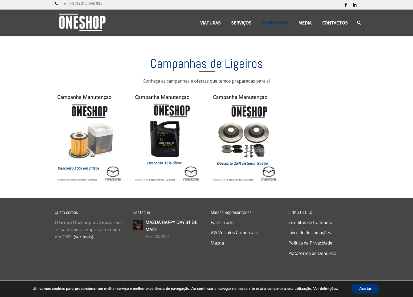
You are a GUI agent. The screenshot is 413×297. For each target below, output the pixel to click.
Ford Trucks (223, 222)
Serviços (241, 23)
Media (305, 23)
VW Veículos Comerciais (234, 232)
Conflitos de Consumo (310, 222)
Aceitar (365, 288)
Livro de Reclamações (309, 232)
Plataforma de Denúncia (312, 253)
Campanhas (275, 23)
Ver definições (325, 288)
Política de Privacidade (310, 243)
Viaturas (210, 23)
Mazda (217, 243)
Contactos (334, 23)
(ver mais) (83, 237)
